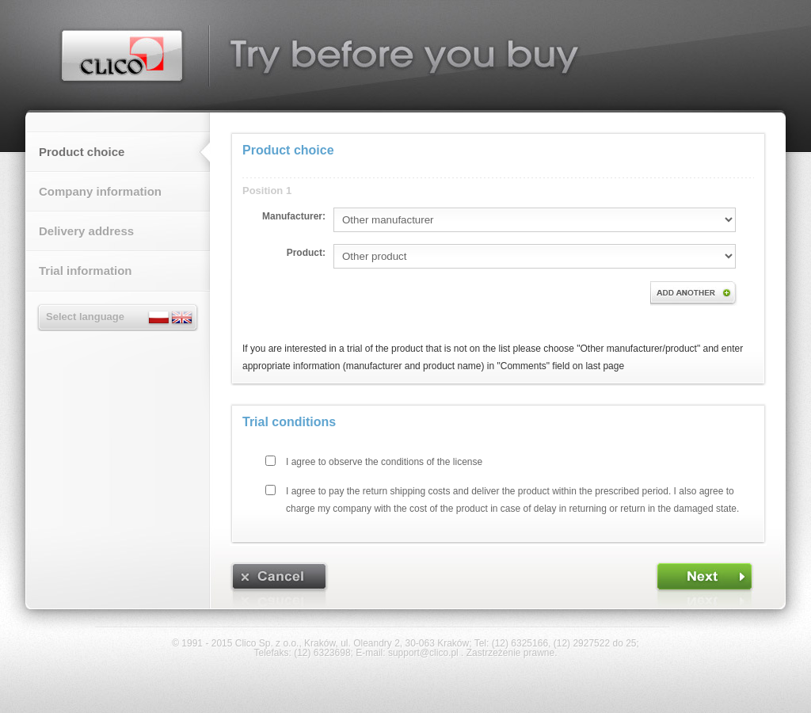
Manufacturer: (294, 216)
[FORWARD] (704, 585)
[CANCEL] (279, 585)
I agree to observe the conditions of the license (384, 461)
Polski (159, 317)
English (181, 317)
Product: (306, 252)
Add (693, 293)
